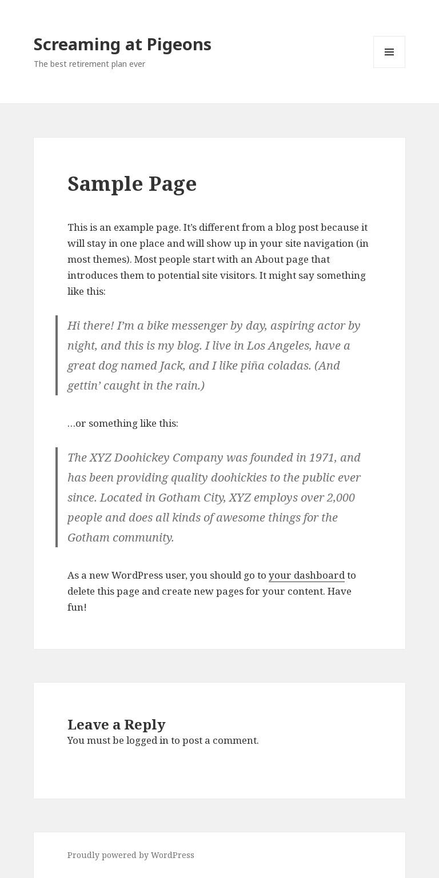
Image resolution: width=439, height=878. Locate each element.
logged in (147, 740)
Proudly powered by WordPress (130, 854)
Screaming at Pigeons (122, 44)
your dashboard (307, 575)
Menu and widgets (389, 67)
